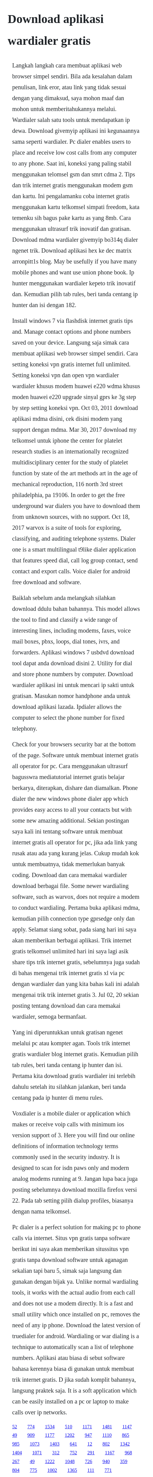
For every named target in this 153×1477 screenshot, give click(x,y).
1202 (70, 1435)
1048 (70, 1461)
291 (91, 1452)
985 (15, 1443)
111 (90, 1470)
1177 (49, 1435)
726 (88, 1461)
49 (14, 1435)
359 (123, 1461)
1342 (125, 1443)
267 (15, 1461)
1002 (52, 1470)
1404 (17, 1452)
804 (15, 1470)
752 (73, 1452)
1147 (127, 1426)
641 (73, 1443)
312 (55, 1452)
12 (89, 1443)
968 (128, 1452)
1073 (34, 1443)
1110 (107, 1435)
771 (108, 1470)
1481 (107, 1426)
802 (106, 1443)
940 (106, 1461)
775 (33, 1470)
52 (14, 1426)
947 (88, 1435)
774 (31, 1426)
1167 (109, 1452)
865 (125, 1435)
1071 (37, 1452)
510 (68, 1426)
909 (31, 1435)
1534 (50, 1426)
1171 (87, 1426)
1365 (72, 1470)
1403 (54, 1443)
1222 (50, 1461)
